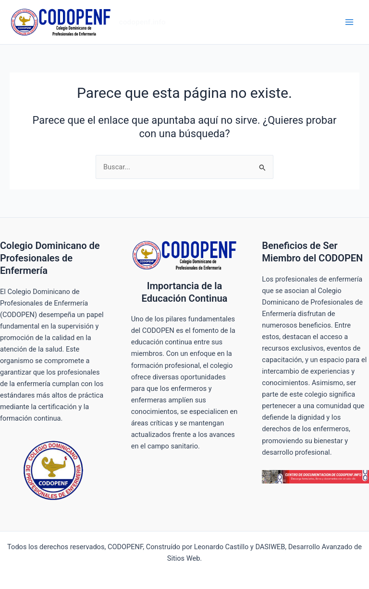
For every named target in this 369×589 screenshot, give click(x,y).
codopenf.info (142, 22)
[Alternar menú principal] (349, 22)
